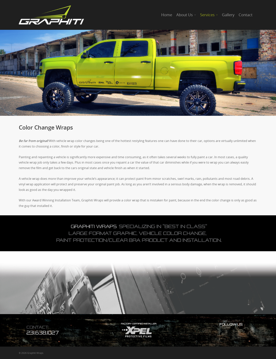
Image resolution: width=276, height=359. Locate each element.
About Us (186, 15)
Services (209, 15)
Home (166, 14)
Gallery (228, 14)
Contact (245, 14)
